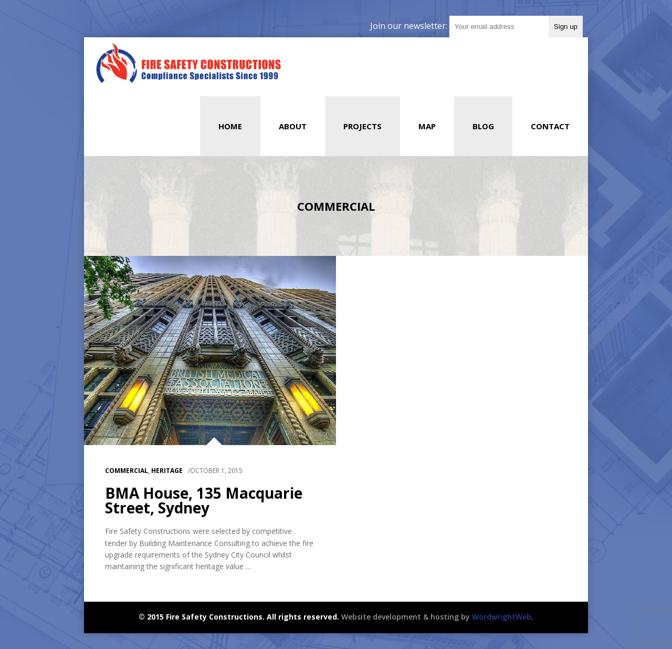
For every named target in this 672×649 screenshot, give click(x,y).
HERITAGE (167, 470)
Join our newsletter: (409, 26)
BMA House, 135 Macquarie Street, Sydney (203, 500)
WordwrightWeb (501, 617)
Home (230, 126)
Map (427, 126)
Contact (550, 126)
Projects (362, 126)
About (293, 126)
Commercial (126, 470)
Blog (483, 126)
